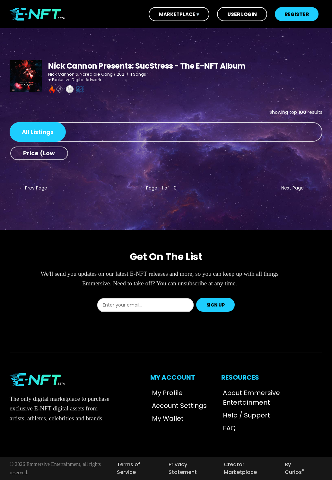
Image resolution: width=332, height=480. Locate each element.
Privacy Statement (183, 468)
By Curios (294, 468)
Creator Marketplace (240, 468)
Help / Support (246, 415)
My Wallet (168, 418)
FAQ (229, 428)
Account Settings (179, 405)
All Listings (38, 132)
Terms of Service (128, 468)
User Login (242, 14)
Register (296, 14)
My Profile (167, 392)
